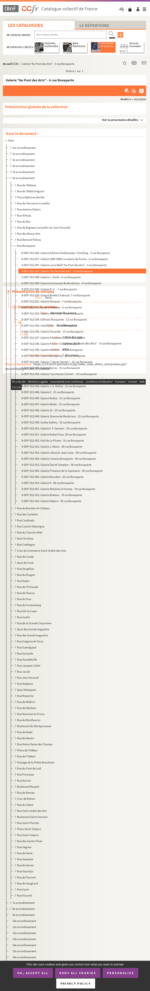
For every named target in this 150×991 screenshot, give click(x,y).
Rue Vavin (23, 889)
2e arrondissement (23, 154)
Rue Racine (24, 780)
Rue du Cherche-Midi (29, 532)
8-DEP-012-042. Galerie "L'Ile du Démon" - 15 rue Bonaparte (57, 362)
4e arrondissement (23, 166)
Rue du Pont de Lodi (29, 768)
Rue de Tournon (26, 877)
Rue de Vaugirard (27, 883)
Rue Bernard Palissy (29, 239)
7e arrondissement (23, 903)
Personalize (120, 973)
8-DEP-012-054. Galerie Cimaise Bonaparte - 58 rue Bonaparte (58, 458)
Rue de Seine (24, 853)
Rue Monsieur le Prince (31, 714)
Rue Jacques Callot (28, 665)
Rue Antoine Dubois (29, 209)
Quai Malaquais (26, 690)
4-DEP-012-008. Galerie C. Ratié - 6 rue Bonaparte (51, 277)
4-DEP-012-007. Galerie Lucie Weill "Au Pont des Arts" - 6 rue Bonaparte (63, 265)
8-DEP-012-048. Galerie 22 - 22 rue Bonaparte (48, 410)
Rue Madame (25, 684)
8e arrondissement (23, 909)
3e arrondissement (23, 160)
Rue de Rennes (26, 792)
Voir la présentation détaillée (120, 120)
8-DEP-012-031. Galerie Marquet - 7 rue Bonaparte (51, 301)
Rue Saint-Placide (28, 823)
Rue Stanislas (25, 871)
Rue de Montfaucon (28, 720)
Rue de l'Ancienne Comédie (33, 203)
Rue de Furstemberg (29, 605)
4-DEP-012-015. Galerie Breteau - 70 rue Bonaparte (51, 495)
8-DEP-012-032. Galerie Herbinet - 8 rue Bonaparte (51, 307)
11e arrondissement (24, 927)
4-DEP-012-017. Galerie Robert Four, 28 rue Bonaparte (53, 434)
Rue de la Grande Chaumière (34, 623)
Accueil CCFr (11, 64)
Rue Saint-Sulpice (28, 835)
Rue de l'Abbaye (26, 185)
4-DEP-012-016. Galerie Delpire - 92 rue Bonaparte (51, 501)
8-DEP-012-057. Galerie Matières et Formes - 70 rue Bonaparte (58, 489)
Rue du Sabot (25, 805)
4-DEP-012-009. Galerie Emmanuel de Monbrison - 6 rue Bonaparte (61, 283)
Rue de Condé (25, 556)
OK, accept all (33, 973)
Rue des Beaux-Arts (28, 233)
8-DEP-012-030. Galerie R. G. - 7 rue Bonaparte (49, 289)
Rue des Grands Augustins (32, 635)
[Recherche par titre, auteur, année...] (70, 35)
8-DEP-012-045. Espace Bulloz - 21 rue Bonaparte (50, 398)
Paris (11, 140)
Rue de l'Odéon (26, 756)
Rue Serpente (25, 859)
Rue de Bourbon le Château (33, 508)
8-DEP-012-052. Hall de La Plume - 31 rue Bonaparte (52, 440)
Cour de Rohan (26, 798)
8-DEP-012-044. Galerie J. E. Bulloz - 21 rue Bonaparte (53, 386)
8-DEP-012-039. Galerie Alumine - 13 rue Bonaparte (51, 350)
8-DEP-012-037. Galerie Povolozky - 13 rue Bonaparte (53, 337)
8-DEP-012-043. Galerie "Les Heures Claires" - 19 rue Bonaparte (59, 374)
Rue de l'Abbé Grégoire (30, 191)
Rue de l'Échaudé (27, 587)
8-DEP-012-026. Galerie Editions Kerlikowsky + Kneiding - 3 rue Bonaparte (65, 253)
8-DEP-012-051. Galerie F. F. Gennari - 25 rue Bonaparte (54, 428)
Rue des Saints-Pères (29, 841)
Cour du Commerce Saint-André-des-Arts (41, 550)
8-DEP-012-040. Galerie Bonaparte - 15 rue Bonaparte (53, 356)
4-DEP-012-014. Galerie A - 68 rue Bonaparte (47, 483)
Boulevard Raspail (28, 786)
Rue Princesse (25, 774)
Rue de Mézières (26, 708)
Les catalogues (25, 25)
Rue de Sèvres (25, 865)
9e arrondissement (23, 915)
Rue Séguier (24, 847)
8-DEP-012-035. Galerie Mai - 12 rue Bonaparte (49, 325)
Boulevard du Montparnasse (34, 726)
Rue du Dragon (26, 575)
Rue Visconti (24, 895)
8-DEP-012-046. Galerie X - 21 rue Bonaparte (47, 392)
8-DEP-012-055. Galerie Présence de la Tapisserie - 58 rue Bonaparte (62, 471)
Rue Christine (25, 538)
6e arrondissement (23, 178)
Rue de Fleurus (26, 593)
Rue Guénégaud (26, 647)
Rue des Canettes (27, 514)
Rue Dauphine (25, 569)
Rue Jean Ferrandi (28, 677)
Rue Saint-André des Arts (32, 811)
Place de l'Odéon (27, 750)
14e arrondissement (24, 945)
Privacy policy (76, 983)
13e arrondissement (24, 939)
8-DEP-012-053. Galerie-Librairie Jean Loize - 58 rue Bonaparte (58, 452)
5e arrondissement (23, 172)
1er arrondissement (24, 148)
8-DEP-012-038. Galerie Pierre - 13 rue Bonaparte (50, 343)
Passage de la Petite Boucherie (35, 762)
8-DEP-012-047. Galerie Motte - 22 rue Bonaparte (50, 404)
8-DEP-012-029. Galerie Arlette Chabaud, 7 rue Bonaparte (55, 295)
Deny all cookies (77, 973)
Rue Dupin (23, 581)
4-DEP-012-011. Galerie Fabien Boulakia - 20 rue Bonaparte (56, 380)
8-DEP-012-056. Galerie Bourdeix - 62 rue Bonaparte (52, 477)
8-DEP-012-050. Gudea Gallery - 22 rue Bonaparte (50, 422)
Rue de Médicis (26, 702)
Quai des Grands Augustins (33, 629)
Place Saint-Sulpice (29, 829)
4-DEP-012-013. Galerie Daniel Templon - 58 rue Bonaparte (56, 465)
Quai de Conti (25, 563)
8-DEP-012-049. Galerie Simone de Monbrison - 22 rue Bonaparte (60, 416)
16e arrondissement (24, 957)
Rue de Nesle (24, 732)
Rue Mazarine (25, 696)
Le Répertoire (94, 25)
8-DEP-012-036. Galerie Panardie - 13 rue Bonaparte (52, 331)
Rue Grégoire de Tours (30, 641)
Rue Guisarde (25, 653)
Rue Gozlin (23, 617)
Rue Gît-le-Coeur (27, 611)
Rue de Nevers (25, 738)
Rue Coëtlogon (26, 544)
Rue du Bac (24, 221)
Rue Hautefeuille (27, 659)
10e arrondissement (24, 921)
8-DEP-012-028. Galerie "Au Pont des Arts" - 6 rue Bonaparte (57, 271)
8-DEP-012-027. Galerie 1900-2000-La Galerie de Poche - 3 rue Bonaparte (64, 259)
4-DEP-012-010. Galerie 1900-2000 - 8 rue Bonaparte (52, 313)
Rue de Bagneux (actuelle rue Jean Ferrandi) (44, 227)
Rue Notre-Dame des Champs (34, 744)
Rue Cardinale (25, 520)
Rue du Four (24, 599)
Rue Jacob (23, 671)
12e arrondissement (24, 933)
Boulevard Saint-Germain (32, 817)
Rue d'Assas (24, 215)
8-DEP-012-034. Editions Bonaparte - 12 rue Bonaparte (54, 319)
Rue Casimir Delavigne (30, 526)
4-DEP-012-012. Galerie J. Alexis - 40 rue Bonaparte (51, 446)
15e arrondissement (24, 951)
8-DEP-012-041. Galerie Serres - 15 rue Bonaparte (50, 368)
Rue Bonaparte (26, 246)
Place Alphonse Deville (30, 197)
